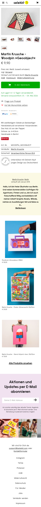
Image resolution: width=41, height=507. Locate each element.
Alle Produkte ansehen (20, 363)
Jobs (20, 493)
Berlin (26, 179)
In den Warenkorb (22, 85)
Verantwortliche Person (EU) (23, 153)
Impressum (20, 503)
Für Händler (20, 488)
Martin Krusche (31, 75)
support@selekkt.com (18, 448)
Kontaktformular (20, 451)
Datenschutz (20, 483)
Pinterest (20, 468)
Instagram (20, 458)
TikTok (20, 463)
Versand (8, 72)
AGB (20, 473)
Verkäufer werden (20, 498)
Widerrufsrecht (20, 478)
